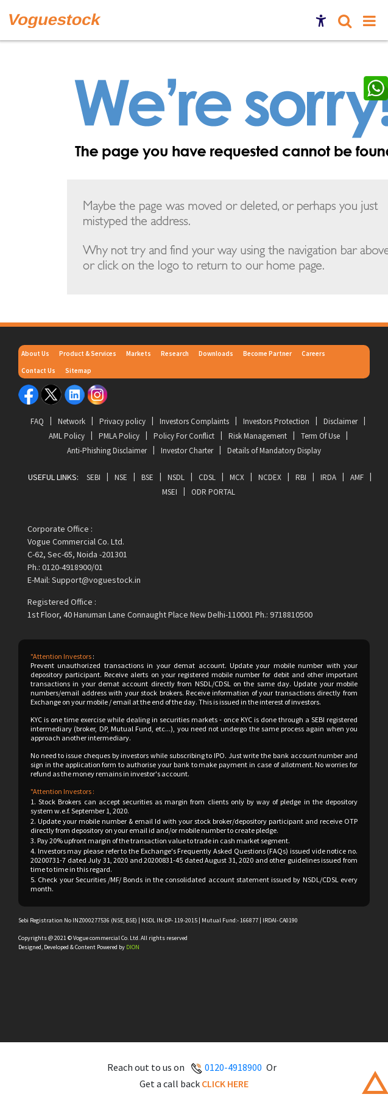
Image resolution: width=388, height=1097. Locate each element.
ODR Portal (213, 492)
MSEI (169, 492)
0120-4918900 (233, 1067)
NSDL (176, 477)
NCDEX (269, 477)
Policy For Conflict (183, 436)
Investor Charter (187, 450)
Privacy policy (122, 421)
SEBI (93, 477)
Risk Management (257, 436)
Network (71, 421)
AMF (357, 477)
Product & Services (87, 353)
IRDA (328, 477)
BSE (147, 477)
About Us (35, 353)
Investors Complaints (194, 421)
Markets (138, 353)
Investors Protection (276, 421)
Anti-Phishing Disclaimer (107, 450)
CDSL (207, 477)
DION (132, 947)
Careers (313, 353)
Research (175, 353)
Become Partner (267, 353)
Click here (225, 1084)
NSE (121, 477)
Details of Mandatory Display (274, 450)
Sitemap (78, 370)
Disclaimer (340, 421)
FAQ (37, 421)
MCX (237, 477)
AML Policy (67, 436)
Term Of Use (320, 436)
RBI (300, 477)
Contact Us (38, 370)
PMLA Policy (119, 436)
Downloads (216, 353)
